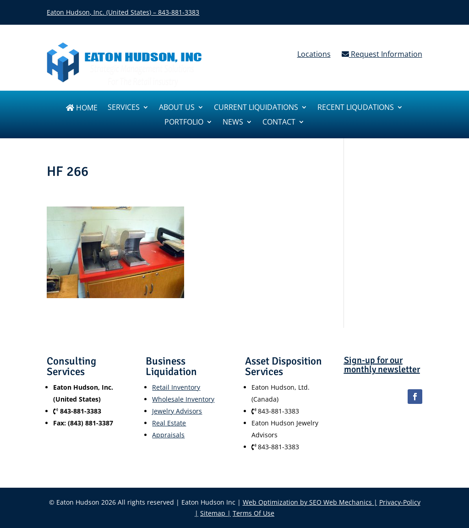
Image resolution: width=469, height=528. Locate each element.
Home (82, 108)
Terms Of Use (253, 513)
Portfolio (183, 123)
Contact (278, 123)
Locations (314, 54)
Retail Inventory (176, 387)
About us (177, 108)
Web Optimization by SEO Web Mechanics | (310, 502)
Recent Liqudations (355, 108)
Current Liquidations (256, 108)
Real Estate (169, 423)
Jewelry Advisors (177, 411)
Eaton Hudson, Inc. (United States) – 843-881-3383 (123, 12)
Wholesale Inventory (183, 399)
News (233, 123)
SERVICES (124, 108)
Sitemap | (215, 513)
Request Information (382, 54)
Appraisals (168, 434)
